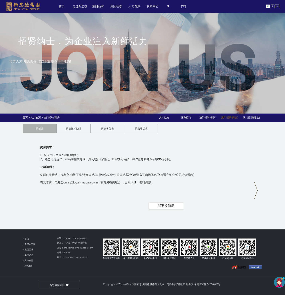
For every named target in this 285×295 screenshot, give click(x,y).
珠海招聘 (186, 117)
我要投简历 (166, 206)
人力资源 (134, 6)
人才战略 (164, 117)
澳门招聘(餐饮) (207, 117)
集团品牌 (98, 6)
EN (277, 6)
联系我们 (152, 6)
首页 (62, 6)
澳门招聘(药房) (52, 117)
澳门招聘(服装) (251, 117)
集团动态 (116, 6)
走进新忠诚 (80, 6)
